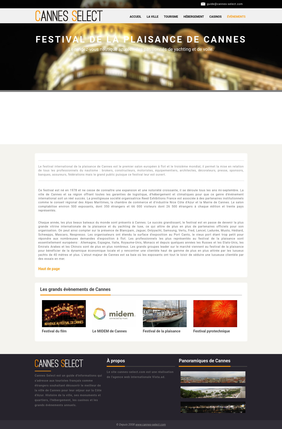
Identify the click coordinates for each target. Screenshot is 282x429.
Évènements (236, 16)
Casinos (215, 16)
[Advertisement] (141, 117)
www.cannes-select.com (150, 424)
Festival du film (54, 331)
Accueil (135, 16)
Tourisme (171, 16)
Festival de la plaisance (162, 331)
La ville (152, 16)
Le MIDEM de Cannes (109, 331)
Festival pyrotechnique (211, 331)
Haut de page (49, 269)
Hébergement (193, 16)
